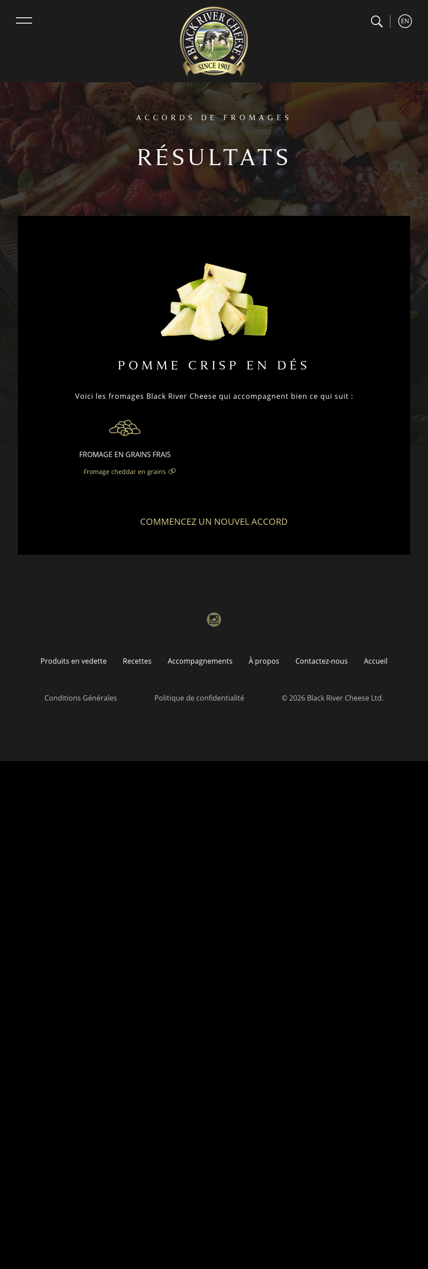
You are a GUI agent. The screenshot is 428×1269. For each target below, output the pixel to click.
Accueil (376, 661)
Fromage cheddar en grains (125, 471)
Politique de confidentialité (199, 698)
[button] (377, 22)
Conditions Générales (80, 698)
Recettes (137, 661)
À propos (264, 661)
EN (405, 20)
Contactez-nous (321, 661)
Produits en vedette (73, 661)
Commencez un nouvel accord (214, 521)
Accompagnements (200, 661)
